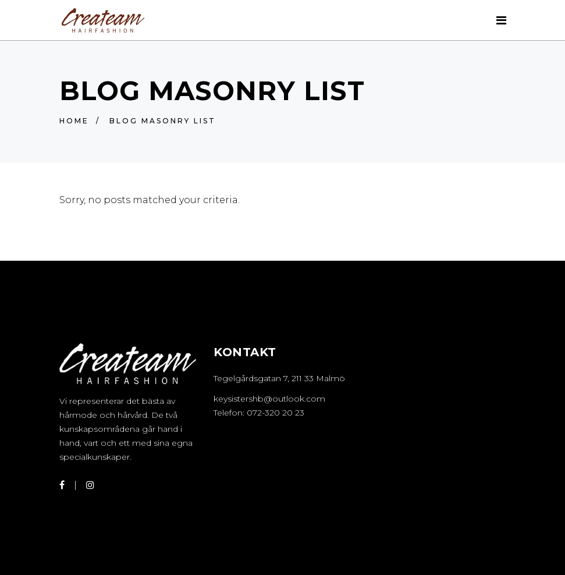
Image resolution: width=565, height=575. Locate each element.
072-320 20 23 (275, 412)
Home (74, 120)
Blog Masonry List (162, 120)
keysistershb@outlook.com (269, 398)
